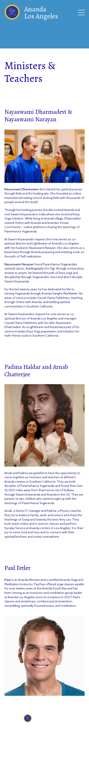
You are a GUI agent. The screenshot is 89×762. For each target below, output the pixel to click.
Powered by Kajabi (44, 755)
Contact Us (43, 730)
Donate (63, 730)
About (25, 730)
